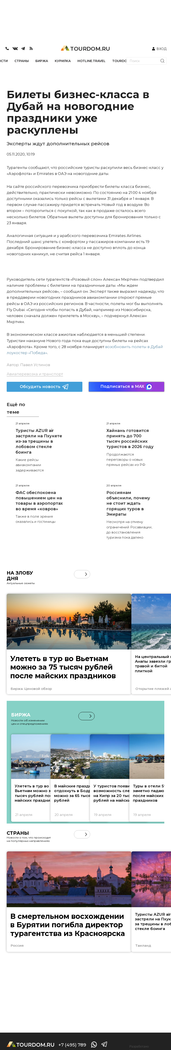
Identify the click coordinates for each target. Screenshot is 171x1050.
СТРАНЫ (21, 61)
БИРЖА (41, 61)
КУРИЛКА (63, 61)
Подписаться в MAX (126, 387)
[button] (86, 574)
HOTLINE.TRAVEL (91, 61)
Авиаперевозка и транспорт (35, 374)
